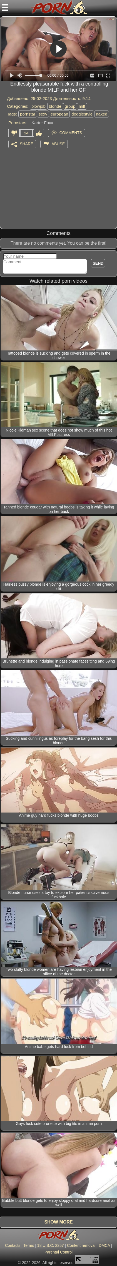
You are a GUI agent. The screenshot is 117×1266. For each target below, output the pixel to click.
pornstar (27, 114)
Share (26, 144)
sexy (43, 114)
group (70, 106)
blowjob (38, 106)
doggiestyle (82, 114)
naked (101, 114)
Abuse (58, 144)
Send (98, 263)
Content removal (81, 1245)
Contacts (12, 1245)
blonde (55, 106)
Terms (28, 1245)
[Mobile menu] (5, 7)
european (59, 114)
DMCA (104, 1245)
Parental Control (58, 1252)
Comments (70, 133)
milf (82, 106)
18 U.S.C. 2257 (50, 1245)
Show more (58, 1222)
